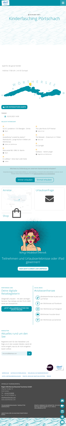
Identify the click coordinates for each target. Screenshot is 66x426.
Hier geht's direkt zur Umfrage (33, 269)
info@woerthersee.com (8, 397)
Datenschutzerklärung (18, 373)
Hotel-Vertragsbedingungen (11, 376)
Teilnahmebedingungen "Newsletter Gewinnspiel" (13, 406)
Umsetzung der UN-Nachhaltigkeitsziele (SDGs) (14, 414)
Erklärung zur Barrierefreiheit (38, 373)
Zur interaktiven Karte (14, 107)
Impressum (5, 373)
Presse (49, 376)
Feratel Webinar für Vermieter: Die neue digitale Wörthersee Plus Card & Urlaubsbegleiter (47, 407)
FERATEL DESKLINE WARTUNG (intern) (34, 376)
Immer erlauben (25, 179)
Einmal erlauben (44, 179)
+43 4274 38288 (9, 393)
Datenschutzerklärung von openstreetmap (44, 173)
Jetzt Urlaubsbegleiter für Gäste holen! (16, 309)
